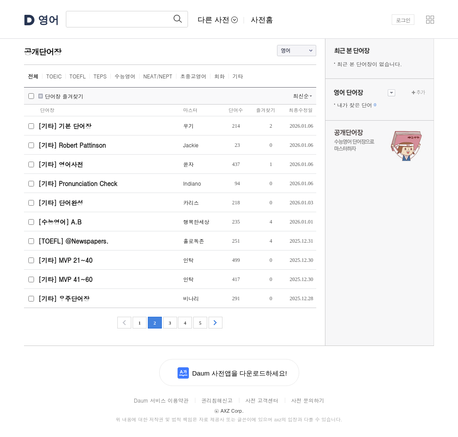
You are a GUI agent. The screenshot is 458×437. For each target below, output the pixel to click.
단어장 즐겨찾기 (64, 96)
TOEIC (54, 76)
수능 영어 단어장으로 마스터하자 (379, 145)
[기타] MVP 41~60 (65, 279)
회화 (219, 76)
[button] (430, 19)
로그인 (403, 20)
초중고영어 (193, 76)
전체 (33, 76)
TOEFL (77, 76)
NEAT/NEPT (157, 76)
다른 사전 (218, 20)
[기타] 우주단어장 (63, 298)
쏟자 (188, 164)
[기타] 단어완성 (60, 202)
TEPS (100, 76)
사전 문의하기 (307, 400)
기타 (237, 76)
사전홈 (262, 20)
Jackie (190, 145)
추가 (420, 92)
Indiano (192, 183)
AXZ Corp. (229, 410)
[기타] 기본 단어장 (64, 126)
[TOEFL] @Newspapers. (73, 241)
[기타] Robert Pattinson (72, 145)
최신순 (301, 95)
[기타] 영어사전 (60, 164)
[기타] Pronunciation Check (77, 183)
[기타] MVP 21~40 (65, 260)
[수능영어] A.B (60, 221)
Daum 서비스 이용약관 (161, 400)
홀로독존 (193, 240)
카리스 (191, 202)
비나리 (191, 298)
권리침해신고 (216, 400)
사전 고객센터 (261, 400)
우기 (188, 125)
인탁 (188, 260)
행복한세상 (196, 221)
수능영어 (124, 76)
